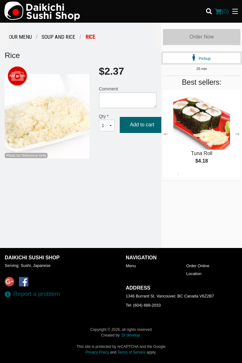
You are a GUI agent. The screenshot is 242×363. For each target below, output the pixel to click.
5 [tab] (216, 174)
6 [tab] (225, 174)
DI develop (131, 335)
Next (237, 133)
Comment (128, 97)
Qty (107, 122)
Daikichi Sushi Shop (32, 257)
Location (193, 273)
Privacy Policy (97, 352)
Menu (131, 265)
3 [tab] (197, 174)
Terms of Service (132, 352)
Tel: (143, 305)
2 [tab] (187, 174)
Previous (166, 133)
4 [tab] (206, 174)
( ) (222, 11)
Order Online (197, 265)
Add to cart (142, 124)
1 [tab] (178, 174)
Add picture (17, 75)
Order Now (201, 36)
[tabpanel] (201, 133)
